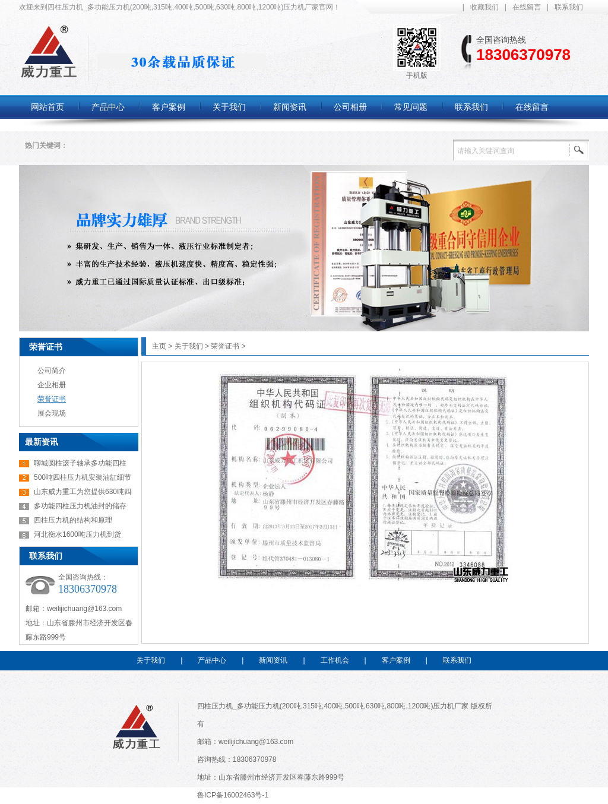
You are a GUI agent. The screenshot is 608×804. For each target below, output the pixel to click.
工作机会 (335, 660)
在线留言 (526, 7)
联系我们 (569, 7)
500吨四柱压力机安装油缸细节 (82, 477)
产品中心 (212, 660)
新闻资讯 (273, 660)
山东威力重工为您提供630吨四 (82, 492)
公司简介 (51, 370)
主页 (159, 346)
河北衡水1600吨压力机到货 (77, 534)
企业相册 (51, 385)
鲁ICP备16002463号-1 (232, 795)
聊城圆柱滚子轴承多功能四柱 (80, 463)
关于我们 (189, 346)
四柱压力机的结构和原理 (73, 520)
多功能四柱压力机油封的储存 (80, 506)
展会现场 (51, 413)
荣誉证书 (45, 347)
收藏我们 (484, 7)
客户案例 (396, 660)
